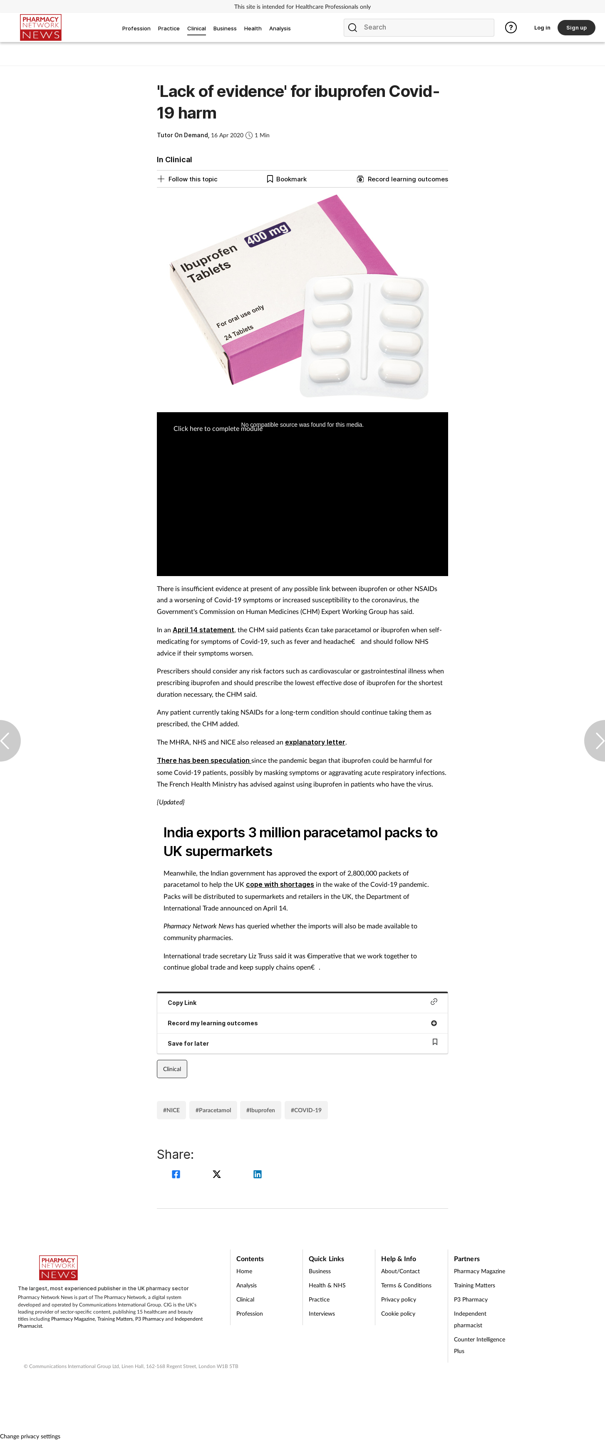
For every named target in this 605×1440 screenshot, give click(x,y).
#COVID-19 (306, 1109)
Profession (249, 1313)
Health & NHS (327, 1285)
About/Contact (400, 1270)
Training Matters (115, 1319)
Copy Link (302, 1002)
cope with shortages (280, 884)
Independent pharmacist (470, 1319)
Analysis (246, 1285)
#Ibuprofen (260, 1109)
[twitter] (218, 1175)
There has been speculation (204, 760)
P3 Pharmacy (149, 1319)
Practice (319, 1299)
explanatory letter (315, 742)
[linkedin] (257, 1175)
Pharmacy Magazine (73, 1319)
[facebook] (177, 1175)
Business (320, 1270)
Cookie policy (398, 1313)
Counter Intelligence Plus (479, 1345)
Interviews (322, 1313)
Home (244, 1270)
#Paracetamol (213, 1109)
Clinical (172, 1068)
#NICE (171, 1109)
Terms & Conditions (406, 1285)
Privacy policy (398, 1299)
